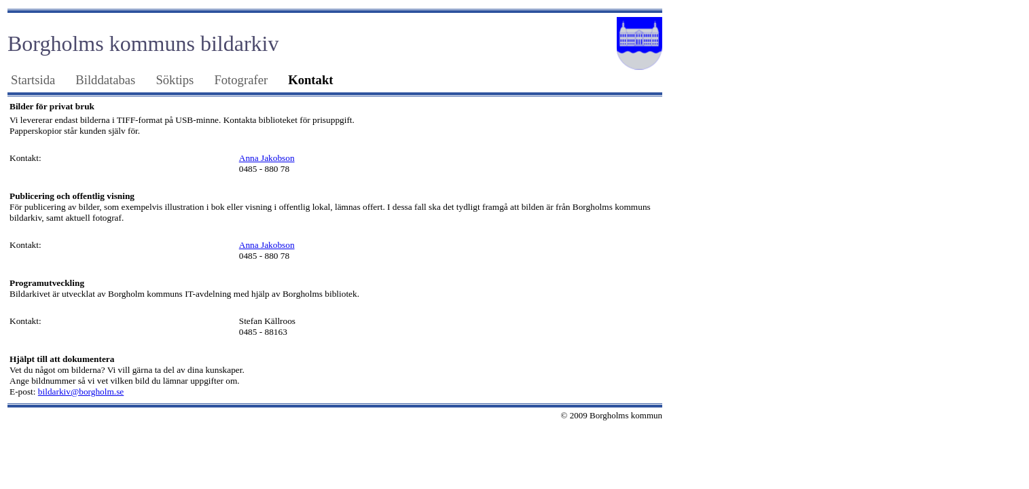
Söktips (175, 80)
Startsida (33, 80)
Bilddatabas (105, 80)
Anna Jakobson (267, 158)
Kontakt (310, 80)
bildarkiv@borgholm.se (81, 391)
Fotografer (241, 80)
